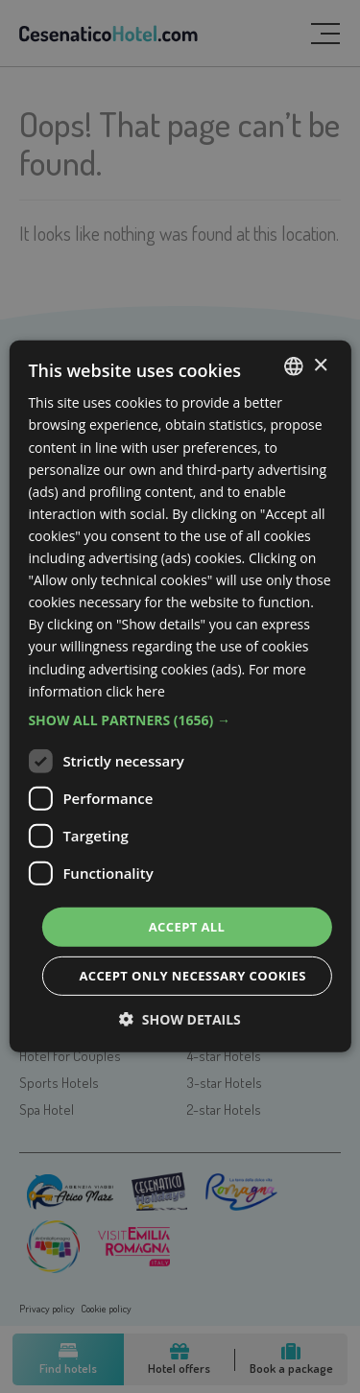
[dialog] (179, 696)
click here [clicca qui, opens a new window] (135, 690)
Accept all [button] (187, 926)
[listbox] (293, 366)
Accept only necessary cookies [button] (192, 975)
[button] (179, 720)
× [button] (320, 365)
